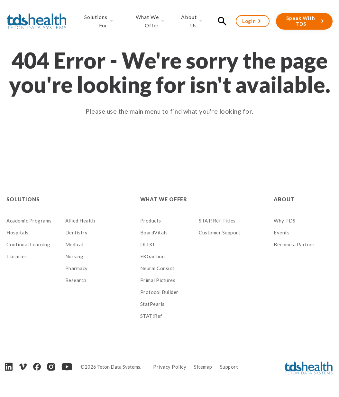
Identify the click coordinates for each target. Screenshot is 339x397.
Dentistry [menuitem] (76, 232)
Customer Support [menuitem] (219, 232)
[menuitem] (94, 199)
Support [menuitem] (229, 367)
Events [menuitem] (281, 232)
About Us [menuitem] (189, 21)
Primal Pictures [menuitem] (158, 280)
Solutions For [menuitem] (95, 21)
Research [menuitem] (76, 280)
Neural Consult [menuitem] (157, 268)
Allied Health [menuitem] (80, 220)
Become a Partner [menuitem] (294, 244)
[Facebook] (37, 367)
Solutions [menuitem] (23, 199)
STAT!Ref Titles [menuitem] (217, 220)
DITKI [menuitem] (147, 244)
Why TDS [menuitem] (285, 220)
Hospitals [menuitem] (17, 232)
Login (249, 21)
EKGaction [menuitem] (152, 256)
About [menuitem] (284, 199)
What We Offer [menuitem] (147, 21)
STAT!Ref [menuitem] (151, 316)
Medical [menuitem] (74, 244)
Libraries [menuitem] (16, 256)
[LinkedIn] (9, 366)
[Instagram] (51, 367)
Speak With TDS (300, 21)
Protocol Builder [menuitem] (159, 292)
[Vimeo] (23, 367)
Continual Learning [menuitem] (28, 244)
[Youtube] (66, 367)
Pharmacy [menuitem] (76, 268)
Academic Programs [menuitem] (29, 220)
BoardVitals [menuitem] (154, 232)
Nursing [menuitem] (74, 256)
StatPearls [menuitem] (152, 304)
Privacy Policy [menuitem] (169, 367)
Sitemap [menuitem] (203, 367)
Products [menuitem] (150, 220)
